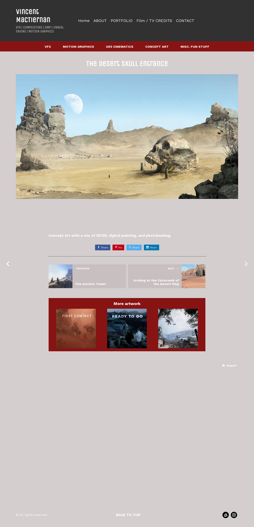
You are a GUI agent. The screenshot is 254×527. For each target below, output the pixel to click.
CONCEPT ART (157, 46)
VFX (48, 46)
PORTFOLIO (122, 20)
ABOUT (100, 20)
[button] (229, 517)
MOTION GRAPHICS (78, 46)
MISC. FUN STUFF (195, 46)
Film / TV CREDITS (154, 20)
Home (83, 20)
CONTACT (185, 20)
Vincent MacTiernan (33, 16)
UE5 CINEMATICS (119, 46)
